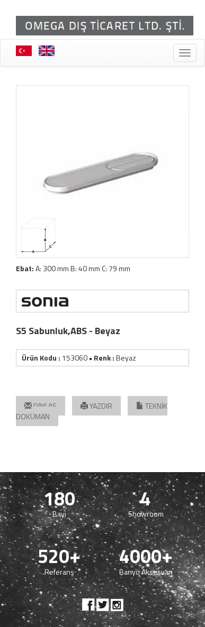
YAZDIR (96, 405)
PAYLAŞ (40, 405)
